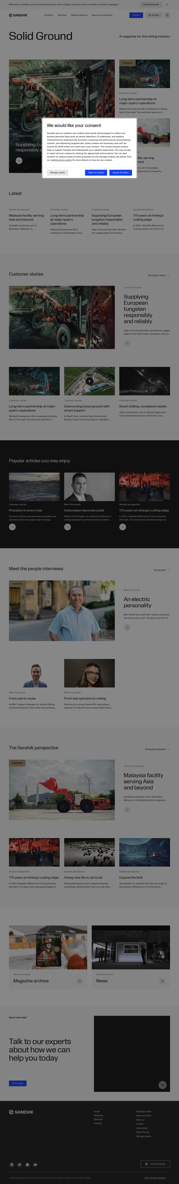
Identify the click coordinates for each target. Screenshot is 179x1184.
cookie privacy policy (61, 160)
